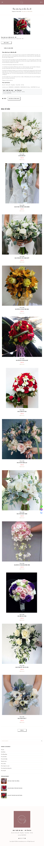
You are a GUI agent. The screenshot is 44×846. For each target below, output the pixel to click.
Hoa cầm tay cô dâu (6, 54)
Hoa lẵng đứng (4, 754)
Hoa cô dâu (18, 11)
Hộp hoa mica (3, 761)
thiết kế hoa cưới (19, 68)
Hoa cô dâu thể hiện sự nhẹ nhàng (22, 206)
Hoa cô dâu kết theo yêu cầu (22, 667)
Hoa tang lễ (3, 770)
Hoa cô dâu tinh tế (22, 718)
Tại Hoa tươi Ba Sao (6, 76)
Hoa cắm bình (3, 756)
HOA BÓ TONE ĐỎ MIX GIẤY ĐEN (14, 795)
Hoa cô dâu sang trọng (22, 513)
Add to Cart (6, 42)
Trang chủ (14, 11)
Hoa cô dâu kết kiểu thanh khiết (22, 258)
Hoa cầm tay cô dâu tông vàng (22, 309)
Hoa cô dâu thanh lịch (22, 462)
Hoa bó (2, 749)
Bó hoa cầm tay (22, 155)
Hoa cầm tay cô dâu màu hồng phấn (22, 565)
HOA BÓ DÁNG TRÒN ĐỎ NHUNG (14, 788)
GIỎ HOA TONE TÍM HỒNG (13, 781)
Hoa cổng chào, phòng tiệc (6, 768)
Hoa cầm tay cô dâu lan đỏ (14, 98)
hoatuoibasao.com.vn (23, 841)
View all (22, 730)
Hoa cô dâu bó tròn (22, 411)
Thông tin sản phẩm (8, 48)
